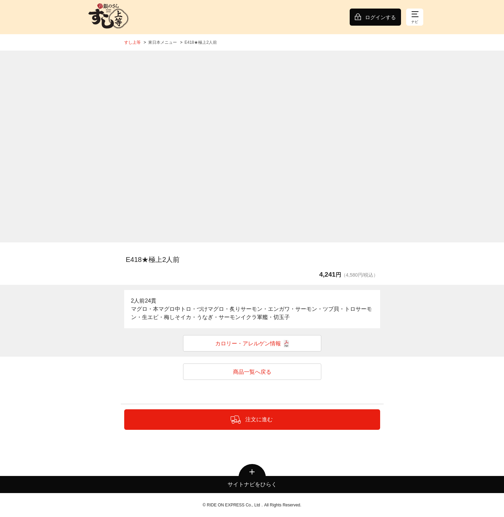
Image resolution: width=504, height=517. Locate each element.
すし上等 (132, 42)
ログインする (380, 17)
